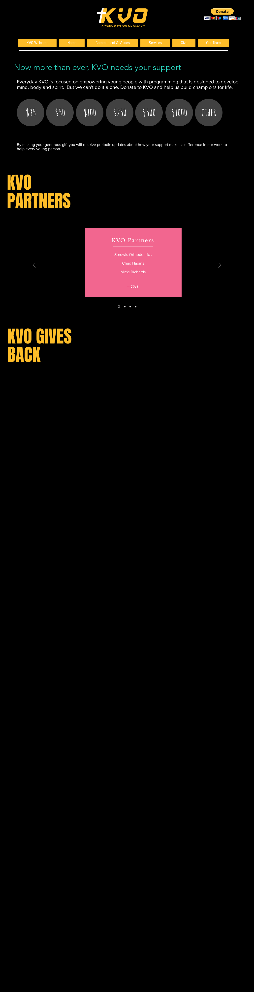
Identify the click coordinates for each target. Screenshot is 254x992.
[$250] (119, 112)
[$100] (89, 112)
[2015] (135, 306)
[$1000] (179, 112)
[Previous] (34, 266)
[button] (222, 14)
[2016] (130, 306)
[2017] (125, 306)
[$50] (60, 112)
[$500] (149, 112)
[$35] (30, 112)
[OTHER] (208, 112)
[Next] (220, 266)
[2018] (119, 307)
